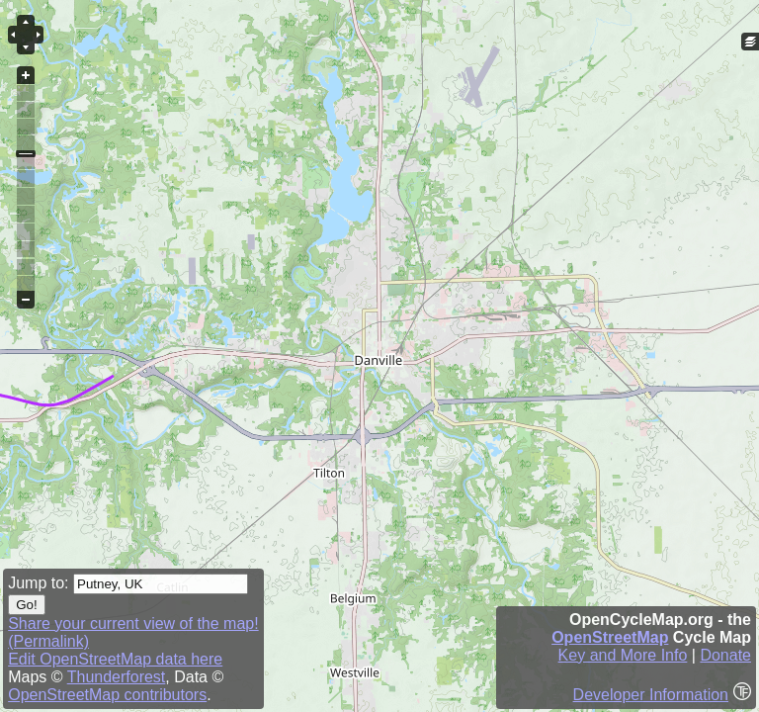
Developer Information (650, 694)
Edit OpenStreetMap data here (115, 659)
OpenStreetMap (609, 637)
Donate (725, 655)
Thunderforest (116, 676)
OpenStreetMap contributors (107, 694)
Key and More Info (623, 655)
